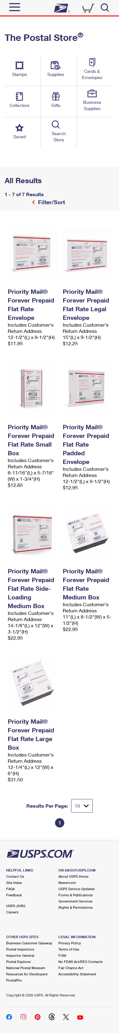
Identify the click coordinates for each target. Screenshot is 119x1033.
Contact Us (15, 876)
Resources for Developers (27, 974)
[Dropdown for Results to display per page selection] (82, 806)
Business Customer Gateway (29, 943)
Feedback (14, 895)
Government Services (75, 901)
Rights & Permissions (75, 907)
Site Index (14, 883)
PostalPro (14, 980)
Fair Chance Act (70, 968)
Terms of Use (68, 949)
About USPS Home (73, 876)
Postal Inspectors (20, 949)
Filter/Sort (50, 202)
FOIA (62, 955)
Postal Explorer (18, 962)
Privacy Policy (69, 943)
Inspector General (20, 955)
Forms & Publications (75, 895)
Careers (12, 912)
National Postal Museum (25, 968)
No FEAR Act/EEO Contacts (80, 962)
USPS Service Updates (76, 889)
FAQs (10, 889)
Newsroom (67, 883)
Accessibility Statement (77, 974)
